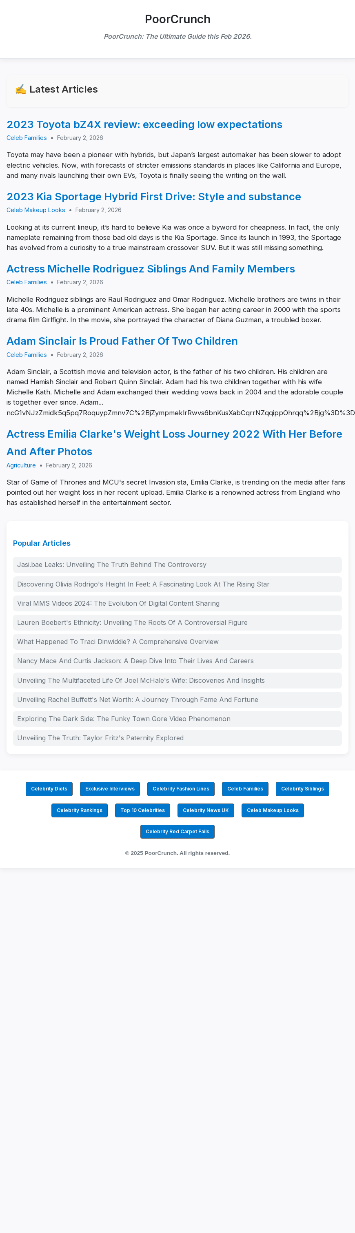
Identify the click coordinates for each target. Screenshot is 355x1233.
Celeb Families (27, 137)
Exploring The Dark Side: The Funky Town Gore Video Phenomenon (124, 719)
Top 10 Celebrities (142, 810)
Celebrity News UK (206, 810)
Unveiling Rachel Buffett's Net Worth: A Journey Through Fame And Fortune (137, 699)
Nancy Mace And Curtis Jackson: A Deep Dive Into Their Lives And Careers (135, 661)
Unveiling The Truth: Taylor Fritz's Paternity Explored (100, 738)
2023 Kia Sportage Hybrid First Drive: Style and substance (154, 196)
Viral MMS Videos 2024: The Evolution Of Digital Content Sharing (118, 603)
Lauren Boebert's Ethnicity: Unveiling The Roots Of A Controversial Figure (132, 622)
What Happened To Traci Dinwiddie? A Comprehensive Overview (118, 642)
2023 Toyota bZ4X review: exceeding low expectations (144, 124)
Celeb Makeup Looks (36, 209)
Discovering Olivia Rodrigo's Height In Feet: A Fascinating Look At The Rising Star (143, 584)
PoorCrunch (178, 19)
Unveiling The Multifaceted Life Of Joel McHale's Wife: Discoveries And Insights (141, 680)
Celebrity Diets (49, 789)
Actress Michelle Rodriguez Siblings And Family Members (151, 268)
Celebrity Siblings (302, 789)
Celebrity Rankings (79, 810)
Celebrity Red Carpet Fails (177, 831)
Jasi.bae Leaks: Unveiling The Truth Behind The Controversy (111, 564)
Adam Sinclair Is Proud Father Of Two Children (122, 340)
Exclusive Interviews (110, 789)
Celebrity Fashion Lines (181, 789)
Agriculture (21, 465)
